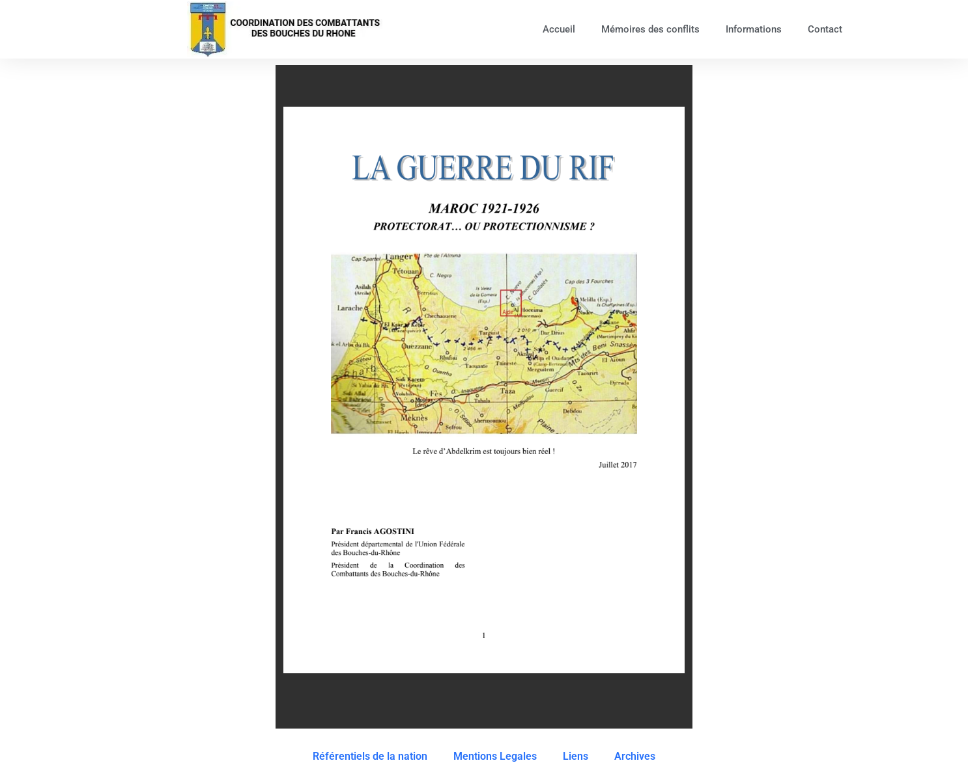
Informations (754, 29)
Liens (575, 756)
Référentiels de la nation (370, 756)
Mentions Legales (495, 756)
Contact (825, 29)
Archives (634, 756)
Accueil (559, 29)
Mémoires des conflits (650, 29)
